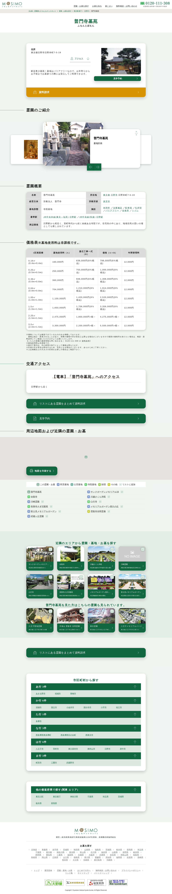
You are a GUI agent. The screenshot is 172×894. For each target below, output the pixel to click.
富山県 (83, 852)
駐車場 (128, 208)
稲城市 (58, 694)
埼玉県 (105, 797)
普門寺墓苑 (36, 492)
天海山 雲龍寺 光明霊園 (69, 627)
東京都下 (57, 797)
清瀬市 (39, 707)
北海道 (34, 850)
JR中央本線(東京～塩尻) (56, 217)
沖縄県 (109, 860)
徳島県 (76, 857)
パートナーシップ (101, 873)
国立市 (54, 707)
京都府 (81, 855)
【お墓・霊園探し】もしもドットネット (42, 11)
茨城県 (121, 797)
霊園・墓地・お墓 (64, 870)
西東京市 (89, 735)
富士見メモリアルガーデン (44, 511)
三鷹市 (54, 763)
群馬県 (54, 803)
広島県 (55, 857)
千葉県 (90, 797)
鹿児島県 (98, 860)
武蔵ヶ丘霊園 (37, 516)
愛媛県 (98, 857)
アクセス (76, 58)
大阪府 (91, 855)
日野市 (86, 11)
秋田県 (76, 850)
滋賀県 (70, 855)
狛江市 (119, 707)
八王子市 (39, 749)
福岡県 (119, 857)
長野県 (125, 852)
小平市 (104, 707)
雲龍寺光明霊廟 (98, 511)
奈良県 (113, 855)
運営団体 (48, 870)
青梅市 (73, 694)
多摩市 (39, 721)
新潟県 (72, 852)
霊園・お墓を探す (65, 11)
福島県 (98, 850)
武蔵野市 (70, 763)
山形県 (87, 850)
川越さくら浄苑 (98, 497)
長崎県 (140, 857)
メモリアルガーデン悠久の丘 (105, 506)
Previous (90, 167)
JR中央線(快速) (87, 217)
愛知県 (49, 855)
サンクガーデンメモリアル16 (105, 492)
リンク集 (69, 873)
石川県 (93, 852)
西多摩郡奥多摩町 (43, 735)
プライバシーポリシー (131, 870)
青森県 (45, 850)
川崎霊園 (35, 501)
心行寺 (94, 501)
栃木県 (39, 803)
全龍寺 (34, 497)
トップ (37, 870)
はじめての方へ (84, 870)
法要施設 (117, 208)
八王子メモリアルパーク (131, 627)
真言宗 (106, 201)
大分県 (75, 860)
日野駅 (73, 217)
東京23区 (39, 797)
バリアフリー (112, 211)
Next (97, 167)
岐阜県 (136, 852)
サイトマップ (83, 873)
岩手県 (55, 850)
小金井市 (70, 707)
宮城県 (66, 850)
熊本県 (65, 860)
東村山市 (91, 749)
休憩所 (106, 208)
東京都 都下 (78, 11)
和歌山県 (124, 855)
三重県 (59, 855)
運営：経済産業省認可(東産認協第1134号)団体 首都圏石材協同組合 (86, 837)
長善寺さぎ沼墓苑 (39, 506)
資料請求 (85, 341)
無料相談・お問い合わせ (106, 870)
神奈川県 (74, 797)
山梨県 (115, 852)
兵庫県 (102, 855)
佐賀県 (130, 857)
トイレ (135, 211)
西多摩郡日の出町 (68, 735)
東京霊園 (102, 627)
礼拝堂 (138, 208)
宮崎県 (86, 860)
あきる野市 (40, 694)
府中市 (123, 749)
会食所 (125, 211)
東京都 (106, 195)
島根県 (34, 857)
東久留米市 (73, 749)
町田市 (39, 763)
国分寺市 (87, 707)
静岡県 (38, 855)
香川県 (87, 857)
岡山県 (45, 857)
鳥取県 (136, 855)
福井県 (104, 852)
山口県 (66, 857)
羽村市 (56, 749)
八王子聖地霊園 (38, 627)
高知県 (108, 857)
